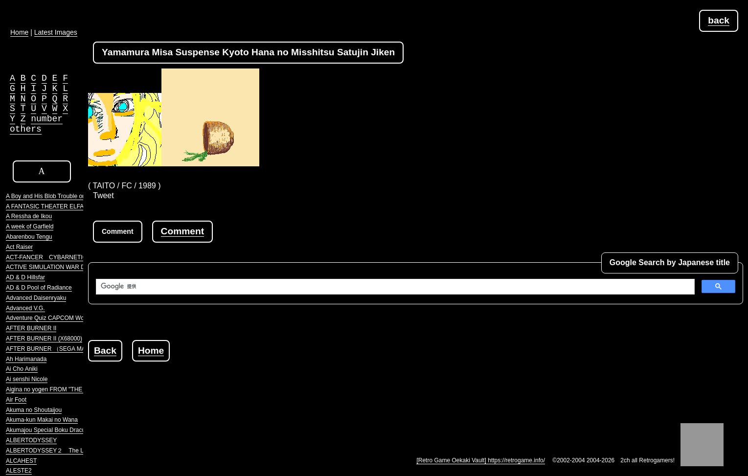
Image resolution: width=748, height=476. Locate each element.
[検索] (394, 286)
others (26, 129)
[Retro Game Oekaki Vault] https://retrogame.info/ (480, 460)
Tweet (103, 195)
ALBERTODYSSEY (31, 440)
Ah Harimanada (26, 359)
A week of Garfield (29, 226)
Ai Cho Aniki (22, 368)
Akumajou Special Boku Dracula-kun (53, 430)
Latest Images (55, 32)
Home (151, 350)
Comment (182, 231)
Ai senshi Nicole (26, 379)
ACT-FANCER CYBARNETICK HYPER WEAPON (73, 257)
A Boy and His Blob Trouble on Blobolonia (60, 196)
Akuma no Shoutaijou (34, 410)
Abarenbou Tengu (29, 236)
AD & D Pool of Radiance (39, 287)
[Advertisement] (266, 384)
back (718, 20)
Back (105, 350)
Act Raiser (19, 247)
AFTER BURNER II (31, 328)
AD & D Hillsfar (25, 277)
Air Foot (16, 399)
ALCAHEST (21, 460)
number (47, 119)
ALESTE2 (19, 470)
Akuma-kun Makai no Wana (42, 419)
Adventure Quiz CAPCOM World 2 (50, 318)
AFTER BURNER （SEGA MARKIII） (55, 348)
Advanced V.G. (25, 308)
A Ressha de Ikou (29, 216)
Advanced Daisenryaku (36, 298)
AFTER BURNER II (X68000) (44, 338)
